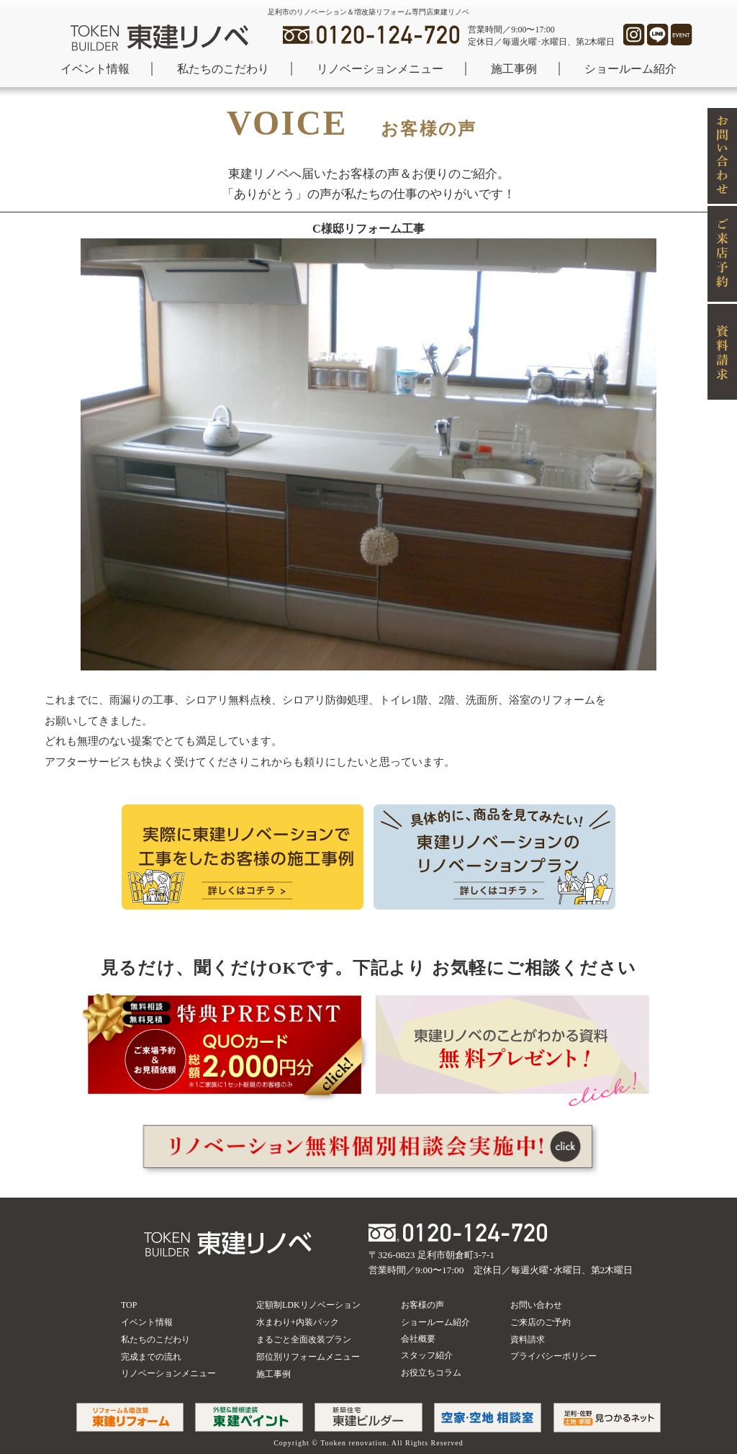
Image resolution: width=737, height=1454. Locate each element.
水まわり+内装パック (297, 1322)
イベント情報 (95, 69)
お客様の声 (422, 1305)
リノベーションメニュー (380, 69)
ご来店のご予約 (540, 1322)
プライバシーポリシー (553, 1356)
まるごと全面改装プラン (303, 1339)
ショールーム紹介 (630, 69)
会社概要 (418, 1339)
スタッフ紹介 (427, 1355)
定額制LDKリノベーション (308, 1305)
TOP (129, 1305)
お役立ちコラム (431, 1373)
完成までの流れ (151, 1357)
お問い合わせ (536, 1305)
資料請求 (527, 1339)
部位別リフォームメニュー (308, 1357)
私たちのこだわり (223, 69)
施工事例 (514, 69)
